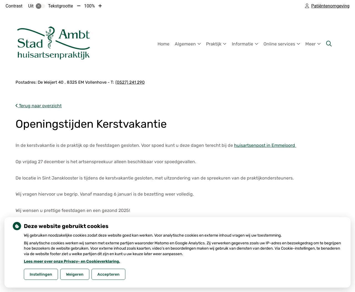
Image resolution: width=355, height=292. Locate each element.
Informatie (242, 44)
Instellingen (41, 274)
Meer (310, 44)
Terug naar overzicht (39, 105)
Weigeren (74, 274)
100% (89, 6)
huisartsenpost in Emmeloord (265, 145)
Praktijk (213, 44)
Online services (279, 44)
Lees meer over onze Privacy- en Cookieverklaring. (72, 261)
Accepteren (108, 274)
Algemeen (185, 44)
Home (163, 44)
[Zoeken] (329, 44)
